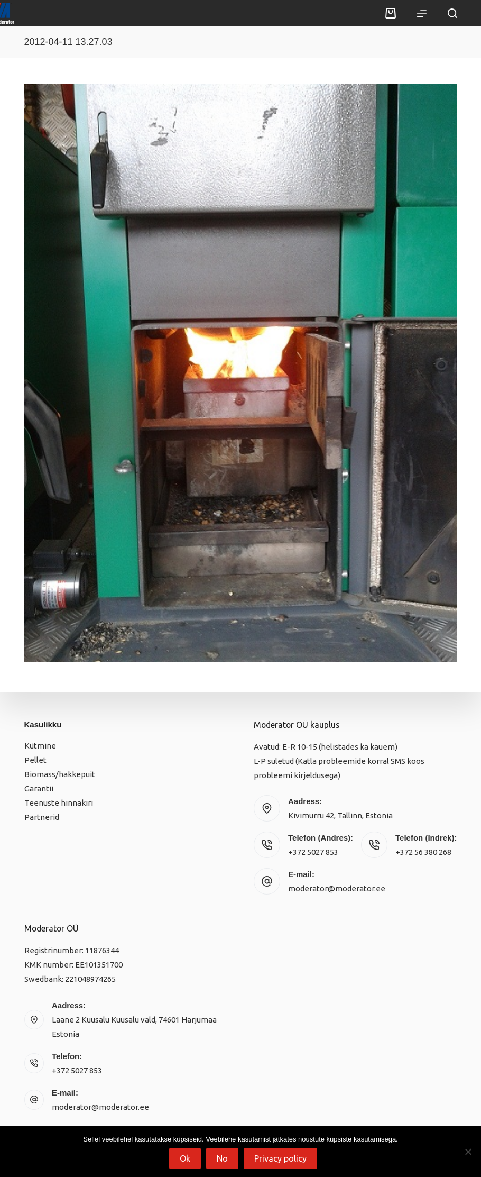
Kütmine (40, 745)
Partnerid (41, 817)
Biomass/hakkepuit (59, 774)
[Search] (452, 13)
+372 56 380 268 (423, 851)
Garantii (38, 788)
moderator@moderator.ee (336, 888)
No (222, 1158)
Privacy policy (280, 1158)
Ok (185, 1158)
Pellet (35, 759)
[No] (467, 1151)
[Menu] (422, 13)
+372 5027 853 (313, 851)
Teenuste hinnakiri (58, 802)
